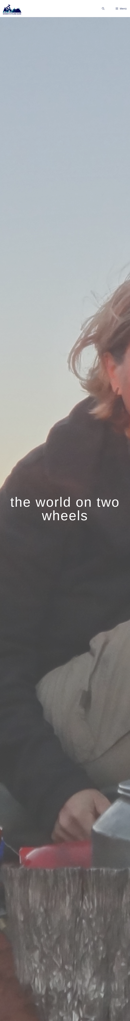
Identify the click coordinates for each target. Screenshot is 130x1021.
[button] (103, 8)
